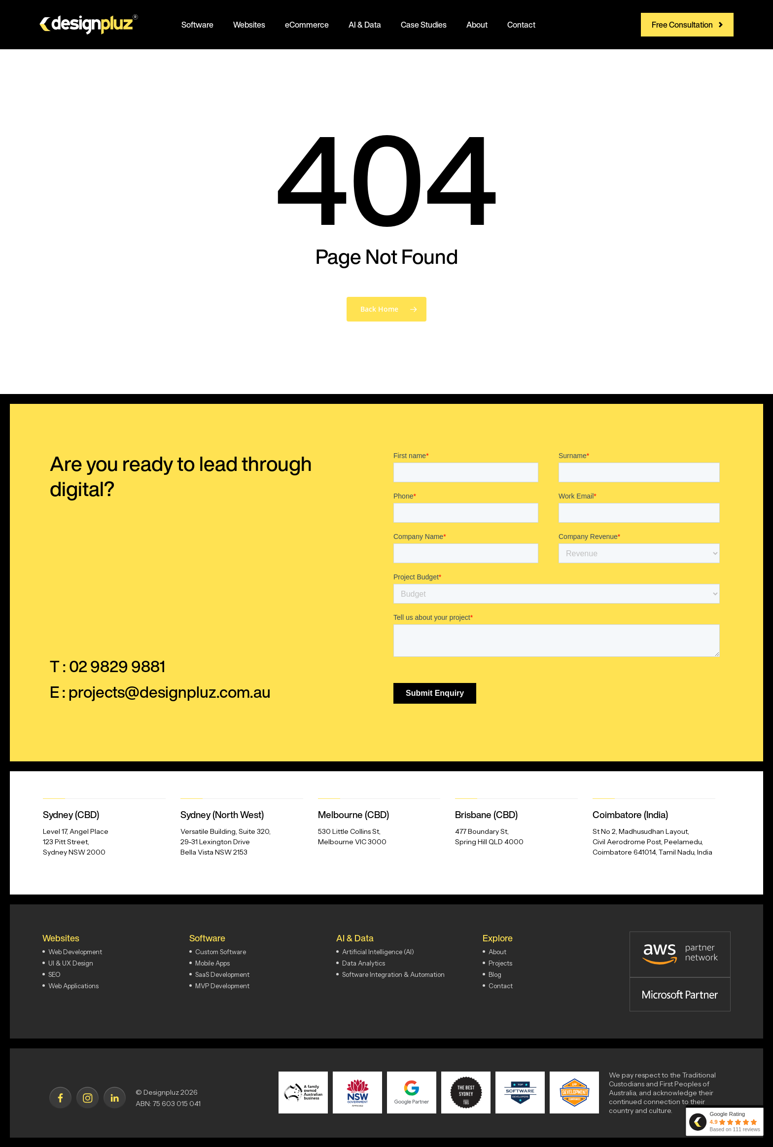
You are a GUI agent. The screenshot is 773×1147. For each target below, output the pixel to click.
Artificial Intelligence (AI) (378, 952)
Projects (500, 963)
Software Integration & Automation (393, 974)
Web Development (75, 952)
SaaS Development (222, 974)
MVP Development (222, 986)
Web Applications (73, 986)
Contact (501, 986)
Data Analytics (363, 963)
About (497, 952)
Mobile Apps (212, 963)
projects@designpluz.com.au (170, 692)
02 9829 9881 (117, 666)
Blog (495, 974)
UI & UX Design (70, 963)
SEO (54, 974)
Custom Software (220, 952)
